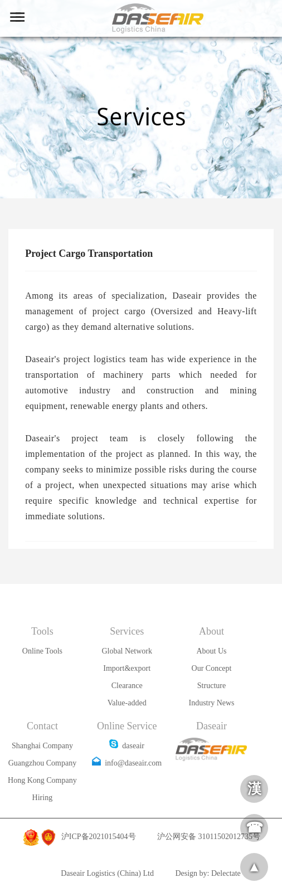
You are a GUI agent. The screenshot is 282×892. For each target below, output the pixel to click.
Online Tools (42, 651)
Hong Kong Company (42, 780)
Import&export (126, 668)
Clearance (127, 685)
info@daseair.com (127, 763)
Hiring (42, 797)
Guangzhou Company (42, 763)
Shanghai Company (42, 746)
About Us (211, 651)
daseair (126, 746)
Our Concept (212, 668)
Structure (211, 685)
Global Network (126, 651)
